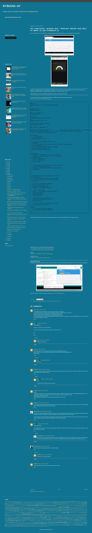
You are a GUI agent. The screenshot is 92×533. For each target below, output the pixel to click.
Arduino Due (31, 505)
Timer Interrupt (80, 523)
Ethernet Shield (39, 301)
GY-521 (14, 517)
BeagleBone (26, 509)
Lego (78, 518)
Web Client (59, 301)
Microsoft (43, 519)
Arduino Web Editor (72, 507)
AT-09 (59, 508)
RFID (68, 522)
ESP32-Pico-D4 (9, 514)
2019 (7, 166)
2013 (7, 240)
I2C (47, 517)
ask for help (54, 508)
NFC (86, 519)
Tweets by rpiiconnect (9, 245)
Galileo (46, 515)
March (8, 233)
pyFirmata (30, 522)
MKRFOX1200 (57, 519)
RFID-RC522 (72, 522)
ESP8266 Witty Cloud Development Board (58, 514)
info (80, 517)
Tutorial (11, 525)
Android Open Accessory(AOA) (22, 504)
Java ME (31, 518)
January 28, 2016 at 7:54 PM (45, 411)
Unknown (36, 369)
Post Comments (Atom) (39, 491)
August (8, 181)
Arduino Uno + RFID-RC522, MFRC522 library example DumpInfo (19, 122)
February (9, 234)
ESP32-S (14, 514)
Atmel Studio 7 (81, 508)
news (75, 519)
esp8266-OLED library (69, 514)
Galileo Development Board (54, 515)
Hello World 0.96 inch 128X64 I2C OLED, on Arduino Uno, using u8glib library (18, 95)
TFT (61, 523)
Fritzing (34, 515)
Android (85, 502)
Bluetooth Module (64, 509)
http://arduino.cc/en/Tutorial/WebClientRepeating (41, 98)
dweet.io (32, 89)
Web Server (65, 525)
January (9, 236)
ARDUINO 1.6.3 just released (12, 230)
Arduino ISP (72, 505)
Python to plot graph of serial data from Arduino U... (16, 227)
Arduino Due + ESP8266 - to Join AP (14, 191)
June (8, 184)
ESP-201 (34, 512)
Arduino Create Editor (17, 505)
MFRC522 (35, 519)
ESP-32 (38, 512)
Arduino (38, 504)
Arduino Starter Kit (49, 507)
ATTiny (86, 508)
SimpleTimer (14, 523)
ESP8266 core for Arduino (37, 514)
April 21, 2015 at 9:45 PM (44, 340)
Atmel (71, 508)
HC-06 (21, 517)
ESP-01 (21, 512)
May (8, 186)
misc (47, 519)
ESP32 (64, 512)
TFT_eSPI (65, 523)
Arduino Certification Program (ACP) (67, 504)
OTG (59, 520)
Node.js (7, 520)
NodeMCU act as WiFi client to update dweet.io (40, 257)
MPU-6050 (62, 519)
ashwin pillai (36, 446)
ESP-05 (25, 512)
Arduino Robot (37, 507)
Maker (11, 519)
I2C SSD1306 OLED (60, 517)
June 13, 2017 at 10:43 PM (47, 454)
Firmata (25, 515)
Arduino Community (77, 504)
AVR (7, 509)
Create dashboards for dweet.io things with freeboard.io (42, 249)
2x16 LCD (71, 501)
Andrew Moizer (37, 411)
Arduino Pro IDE (25, 507)
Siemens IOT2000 (7, 523)
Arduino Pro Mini (31, 507)
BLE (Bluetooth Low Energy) (35, 509)
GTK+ (71, 515)
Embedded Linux (15, 512)
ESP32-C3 (71, 512)
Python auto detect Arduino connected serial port (16, 217)
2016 (7, 171)
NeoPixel (66, 519)
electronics (10, 512)
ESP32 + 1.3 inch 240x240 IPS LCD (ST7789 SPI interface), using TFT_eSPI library (19, 74)
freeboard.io (35, 93)
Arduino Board (57, 504)
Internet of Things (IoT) (51, 301)
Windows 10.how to (8, 526)
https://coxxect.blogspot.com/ (29, 11)
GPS (68, 515)
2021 (7, 163)
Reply (35, 319)
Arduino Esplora (41, 505)
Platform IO (77, 520)
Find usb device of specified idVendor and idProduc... (17, 221)
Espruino (14, 515)
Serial (83, 522)
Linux (7, 519)
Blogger (51, 529)
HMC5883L (29, 517)
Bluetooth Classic (56, 509)
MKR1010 (52, 519)
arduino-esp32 (14, 508)
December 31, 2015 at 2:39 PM (47, 379)
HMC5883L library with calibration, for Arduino (15, 197)
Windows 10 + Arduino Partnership (13, 189)
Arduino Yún (78, 507)
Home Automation (35, 517)
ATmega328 (66, 508)
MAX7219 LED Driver (21, 519)
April (8, 188)
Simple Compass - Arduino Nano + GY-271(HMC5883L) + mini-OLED (19, 129)
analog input (80, 502)
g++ (43, 515)
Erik (34, 323)
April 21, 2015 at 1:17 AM (40, 309)
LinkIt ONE (85, 518)
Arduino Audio (51, 504)
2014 (7, 238)
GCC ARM (64, 515)
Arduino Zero (8, 508)
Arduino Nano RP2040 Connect (15, 507)
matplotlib (14, 519)
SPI (21, 523)
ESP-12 (29, 512)
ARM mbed (49, 508)
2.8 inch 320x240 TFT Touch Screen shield (60, 501)
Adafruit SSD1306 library (39, 502)
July (8, 183)
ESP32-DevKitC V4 (83, 512)
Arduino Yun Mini (84, 507)
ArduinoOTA (40, 508)
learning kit (74, 518)
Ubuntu (20, 525)
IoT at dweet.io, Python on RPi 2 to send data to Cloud (42, 248)
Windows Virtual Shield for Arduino (33, 526)
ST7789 (31, 523)
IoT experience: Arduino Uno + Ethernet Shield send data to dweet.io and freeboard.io (19, 116)
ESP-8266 (47, 512)
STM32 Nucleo (49, 523)
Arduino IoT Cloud (65, 505)
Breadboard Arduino (72, 509)
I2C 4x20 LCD (52, 517)
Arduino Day (24, 505)
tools (86, 523)
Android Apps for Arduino (11, 504)
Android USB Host (32, 504)
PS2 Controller (25, 522)
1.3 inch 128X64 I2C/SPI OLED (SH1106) (12, 501)
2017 (7, 170)
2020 (7, 165)
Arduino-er (12, 6)
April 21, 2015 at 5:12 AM (42, 323)
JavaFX (43, 518)
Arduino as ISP (45, 504)
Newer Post (33, 489)
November (9, 176)
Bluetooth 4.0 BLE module (47, 509)
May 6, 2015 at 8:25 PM (45, 360)
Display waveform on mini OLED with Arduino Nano (16, 203)
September (9, 179)
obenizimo (39, 454)
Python (39, 522)
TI (73, 523)
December (9, 174)
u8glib (16, 525)
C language (85, 509)
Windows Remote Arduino (22, 526)
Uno (55, 301)
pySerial (34, 522)
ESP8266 (25, 514)
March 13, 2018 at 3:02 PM (43, 463)
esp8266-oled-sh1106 (77, 514)
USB (31, 525)
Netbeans (71, 519)
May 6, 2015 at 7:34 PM (40, 349)
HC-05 (17, 517)
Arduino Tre (55, 507)
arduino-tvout (21, 508)
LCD (70, 518)
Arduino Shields (43, 507)
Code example (13, 511)
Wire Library (42, 526)
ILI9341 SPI (75, 517)
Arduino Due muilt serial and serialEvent (14, 212)
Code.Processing (36, 511)
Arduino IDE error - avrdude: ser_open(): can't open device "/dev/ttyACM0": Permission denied (19, 67)
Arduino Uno (62, 507)
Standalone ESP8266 (39, 523)
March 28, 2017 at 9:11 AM (44, 446)
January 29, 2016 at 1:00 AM (42, 423)
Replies (36, 337)
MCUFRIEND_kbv (29, 519)
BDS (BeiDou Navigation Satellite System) (16, 509)
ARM (44, 508)
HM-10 (25, 517)
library (81, 518)
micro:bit (39, 519)
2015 (7, 173)
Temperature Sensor (56, 523)
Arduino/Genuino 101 (28, 508)
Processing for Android (18, 522)
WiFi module (77, 525)
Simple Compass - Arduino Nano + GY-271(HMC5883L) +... (14, 195)
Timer (76, 523)
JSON (52, 518)
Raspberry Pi (52, 522)
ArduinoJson (35, 508)
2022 (7, 161)
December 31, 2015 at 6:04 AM (44, 369)
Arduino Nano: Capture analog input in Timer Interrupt (17, 201)
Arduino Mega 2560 (79, 505)
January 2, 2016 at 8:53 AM (43, 390)
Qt (47, 522)
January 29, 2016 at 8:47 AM (49, 435)
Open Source (36, 520)
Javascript (48, 518)
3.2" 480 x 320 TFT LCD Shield (79, 501)
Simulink (18, 523)
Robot (77, 522)
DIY (58, 511)
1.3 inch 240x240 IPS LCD (25, 501)
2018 (7, 168)
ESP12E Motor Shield (57, 512)
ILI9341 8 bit (70, 517)
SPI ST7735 (26, 523)
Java (26, 518)
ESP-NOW (51, 512)
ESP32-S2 (18, 514)
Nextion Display (81, 519)
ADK (54, 502)
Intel (83, 517)
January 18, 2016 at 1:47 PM (43, 402)
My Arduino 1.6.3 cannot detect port (13, 229)
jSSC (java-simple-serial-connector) (60, 518)
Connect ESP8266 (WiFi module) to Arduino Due (16, 192)
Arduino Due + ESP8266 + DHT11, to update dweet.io (42, 253)
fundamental (39, 515)
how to (42, 517)
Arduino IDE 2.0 (58, 505)
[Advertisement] (17, 51)
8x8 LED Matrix (16, 502)
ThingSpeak (70, 523)
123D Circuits (32, 501)
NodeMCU (12, 520)
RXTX (80, 522)
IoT (23, 518)
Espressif (10, 515)
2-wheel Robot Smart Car (39, 501)
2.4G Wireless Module (48, 501)
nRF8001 (30, 520)
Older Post (86, 489)
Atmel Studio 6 (75, 508)
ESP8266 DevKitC (48, 514)
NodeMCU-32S (20, 520)
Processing (10, 522)
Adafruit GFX (27, 502)
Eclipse (6, 512)
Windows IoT (15, 526)
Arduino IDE (50, 505)
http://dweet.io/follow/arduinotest (57, 293)
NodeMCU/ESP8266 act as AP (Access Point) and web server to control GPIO (19, 109)
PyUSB (44, 522)
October (9, 178)
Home (59, 489)
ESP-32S (42, 512)
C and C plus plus (79, 509)
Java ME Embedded (37, 518)
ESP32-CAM (76, 512)
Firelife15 (35, 463)
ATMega (62, 508)
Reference (61, 522)
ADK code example (60, 502)
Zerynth (46, 526)
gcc (60, 515)
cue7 (35, 309)
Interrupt (20, 518)
